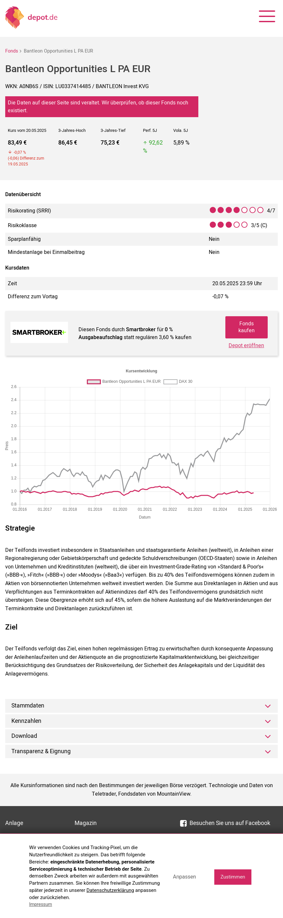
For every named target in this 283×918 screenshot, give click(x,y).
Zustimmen (232, 877)
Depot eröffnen (246, 346)
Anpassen (184, 877)
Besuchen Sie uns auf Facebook (225, 823)
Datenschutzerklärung (110, 890)
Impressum (40, 904)
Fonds (11, 51)
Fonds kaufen (246, 327)
